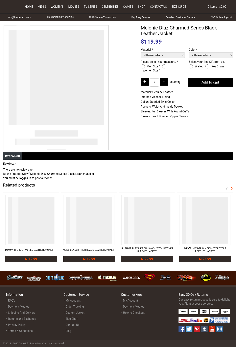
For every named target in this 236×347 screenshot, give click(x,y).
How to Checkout (134, 312)
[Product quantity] (154, 82)
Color (193, 49)
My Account (73, 300)
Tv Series (90, 6)
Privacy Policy (16, 324)
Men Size (153, 66)
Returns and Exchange (22, 318)
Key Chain (218, 66)
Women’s (57, 6)
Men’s (42, 6)
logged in (25, 178)
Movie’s (73, 6)
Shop (141, 6)
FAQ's (11, 300)
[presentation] (227, 188)
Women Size (151, 70)
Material (147, 49)
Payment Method (18, 306)
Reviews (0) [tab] (12, 156)
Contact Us (158, 6)
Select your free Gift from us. (207, 61)
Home (29, 6)
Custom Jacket (75, 312)
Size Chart (72, 318)
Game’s (128, 6)
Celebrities (110, 6)
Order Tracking (75, 306)
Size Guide (179, 6)
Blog (68, 330)
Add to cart (210, 82)
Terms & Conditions (20, 330)
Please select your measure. (159, 61)
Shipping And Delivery (21, 312)
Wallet (199, 66)
